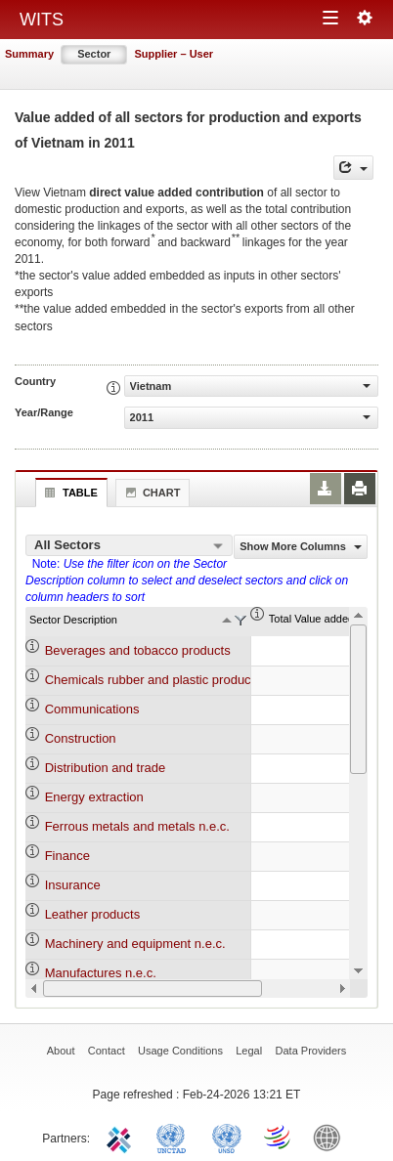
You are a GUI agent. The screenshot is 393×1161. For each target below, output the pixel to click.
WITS (42, 19)
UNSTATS (226, 1136)
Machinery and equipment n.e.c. (135, 943)
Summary (29, 54)
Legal (249, 1050)
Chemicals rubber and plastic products (153, 679)
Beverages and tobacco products (138, 650)
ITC (122, 1136)
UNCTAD (175, 1136)
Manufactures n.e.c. (100, 973)
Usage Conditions (180, 1050)
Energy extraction (94, 797)
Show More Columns (301, 546)
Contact (106, 1050)
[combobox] (129, 545)
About (61, 1050)
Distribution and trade (105, 767)
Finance (67, 855)
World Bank (331, 1136)
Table (69, 492)
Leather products (93, 914)
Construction (80, 738)
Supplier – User (173, 54)
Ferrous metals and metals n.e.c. (137, 826)
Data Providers (311, 1050)
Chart (150, 492)
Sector (93, 54)
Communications (92, 709)
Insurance (73, 885)
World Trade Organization (278, 1136)
